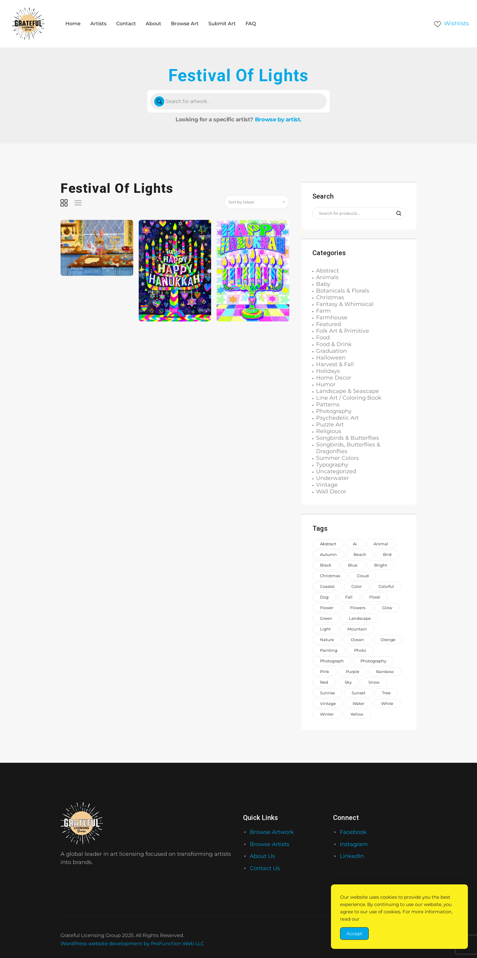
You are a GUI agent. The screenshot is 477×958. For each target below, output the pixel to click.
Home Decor (333, 377)
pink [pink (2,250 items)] (324, 671)
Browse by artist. (278, 119)
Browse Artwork (272, 832)
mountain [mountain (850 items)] (357, 629)
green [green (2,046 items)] (326, 618)
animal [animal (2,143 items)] (381, 543)
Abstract (327, 270)
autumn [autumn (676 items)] (328, 554)
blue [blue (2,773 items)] (352, 565)
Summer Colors (337, 458)
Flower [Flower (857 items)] (326, 607)
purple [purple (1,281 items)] (352, 671)
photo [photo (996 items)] (360, 650)
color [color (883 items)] (356, 586)
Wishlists (456, 23)
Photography (334, 411)
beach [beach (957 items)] (359, 554)
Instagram (354, 844)
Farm (323, 310)
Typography (332, 464)
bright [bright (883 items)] (380, 565)
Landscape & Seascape (347, 391)
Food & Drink (334, 344)
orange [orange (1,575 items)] (388, 639)
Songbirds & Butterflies (347, 438)
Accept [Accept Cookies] (354, 933)
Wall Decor (331, 491)
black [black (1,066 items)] (325, 565)
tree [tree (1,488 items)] (386, 692)
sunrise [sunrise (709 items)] (327, 692)
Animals (327, 277)
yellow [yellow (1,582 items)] (356, 714)
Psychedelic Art (337, 418)
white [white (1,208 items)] (387, 703)
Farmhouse (331, 317)
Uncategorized (336, 471)
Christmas (330, 297)
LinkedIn (352, 856)
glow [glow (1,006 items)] (387, 607)
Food (323, 337)
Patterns (327, 404)
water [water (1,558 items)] (358, 703)
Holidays (328, 371)
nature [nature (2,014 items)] (327, 639)
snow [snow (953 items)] (373, 682)
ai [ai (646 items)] (355, 543)
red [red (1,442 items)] (324, 682)
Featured (328, 324)
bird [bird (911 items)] (387, 554)
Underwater (332, 478)
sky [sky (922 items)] (348, 682)
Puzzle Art (330, 424)
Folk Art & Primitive (342, 331)
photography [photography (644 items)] (373, 660)
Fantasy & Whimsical (345, 304)
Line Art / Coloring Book (348, 397)
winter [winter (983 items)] (327, 714)
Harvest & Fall (335, 364)
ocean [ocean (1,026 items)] (357, 639)
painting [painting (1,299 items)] (328, 650)
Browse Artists (269, 844)
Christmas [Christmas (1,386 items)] (330, 575)
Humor (326, 384)
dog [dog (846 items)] (324, 597)
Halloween (331, 357)
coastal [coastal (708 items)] (327, 586)
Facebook (353, 832)
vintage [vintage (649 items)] (328, 703)
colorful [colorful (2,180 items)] (386, 586)
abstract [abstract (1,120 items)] (328, 543)
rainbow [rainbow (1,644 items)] (385, 671)
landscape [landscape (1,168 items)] (360, 618)
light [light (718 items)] (325, 629)
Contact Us (265, 868)
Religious (328, 431)
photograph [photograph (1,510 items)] (332, 660)
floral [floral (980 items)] (374, 597)
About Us (262, 856)
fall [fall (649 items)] (349, 597)
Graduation (331, 351)
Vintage (327, 484)
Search (396, 213)
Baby (323, 284)
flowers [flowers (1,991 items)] (357, 607)
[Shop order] (256, 202)
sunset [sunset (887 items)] (358, 692)
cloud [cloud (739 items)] (363, 575)
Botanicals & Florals (342, 290)
